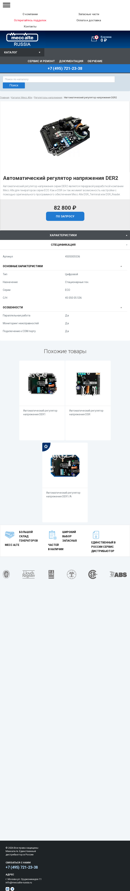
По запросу (65, 216)
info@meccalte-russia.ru (19, 882)
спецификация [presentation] (63, 244)
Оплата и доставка (89, 20)
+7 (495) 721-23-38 (22, 867)
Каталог (10, 52)
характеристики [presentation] (63, 235)
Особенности (13, 307)
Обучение (95, 61)
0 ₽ (112, 39)
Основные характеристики (23, 266)
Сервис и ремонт (41, 61)
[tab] (65, 235)
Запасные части (88, 14)
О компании (30, 14)
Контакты (30, 26)
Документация (71, 61)
